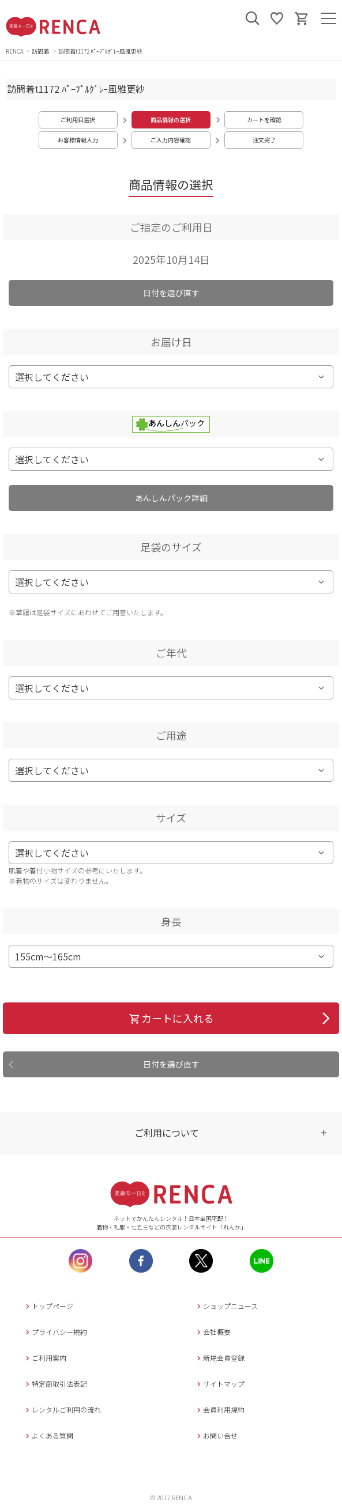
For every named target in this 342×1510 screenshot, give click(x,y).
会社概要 (212, 1332)
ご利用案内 (44, 1358)
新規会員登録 (219, 1358)
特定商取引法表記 (55, 1383)
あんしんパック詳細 (171, 498)
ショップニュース (226, 1306)
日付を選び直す (171, 292)
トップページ (48, 1306)
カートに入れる (171, 1018)
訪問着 (41, 51)
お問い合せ (216, 1435)
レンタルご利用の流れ (62, 1409)
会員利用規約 (219, 1409)
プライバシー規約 (55, 1332)
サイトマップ (219, 1383)
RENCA (15, 51)
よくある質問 (48, 1435)
